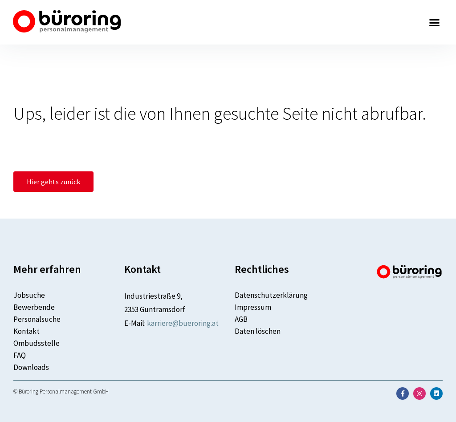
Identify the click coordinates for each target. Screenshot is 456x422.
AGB (241, 319)
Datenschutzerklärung (271, 295)
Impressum (253, 307)
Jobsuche (29, 295)
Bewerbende (34, 307)
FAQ (19, 355)
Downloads (31, 367)
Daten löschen (258, 331)
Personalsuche (37, 319)
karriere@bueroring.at (183, 323)
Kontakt (26, 331)
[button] (434, 22)
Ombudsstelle (36, 343)
